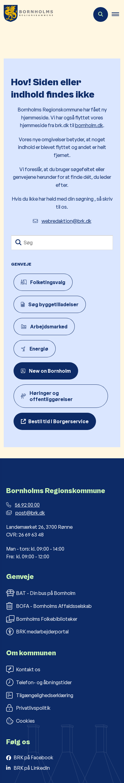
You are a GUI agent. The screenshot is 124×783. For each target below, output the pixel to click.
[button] (118, 14)
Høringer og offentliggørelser (47, 396)
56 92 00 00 (23, 505)
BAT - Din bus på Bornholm (40, 593)
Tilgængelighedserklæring (39, 695)
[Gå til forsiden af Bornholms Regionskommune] (26, 14)
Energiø (34, 349)
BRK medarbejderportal (37, 631)
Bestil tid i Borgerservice (58, 421)
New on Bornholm (46, 371)
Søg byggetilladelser (49, 304)
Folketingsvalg (43, 282)
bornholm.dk (89, 125)
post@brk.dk (25, 513)
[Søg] (62, 242)
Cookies (20, 721)
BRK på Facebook (33, 757)
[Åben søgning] (100, 14)
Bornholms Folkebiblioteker (41, 619)
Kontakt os (23, 669)
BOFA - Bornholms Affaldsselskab (49, 606)
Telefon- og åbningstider (39, 682)
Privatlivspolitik (28, 708)
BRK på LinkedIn (32, 768)
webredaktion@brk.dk (62, 221)
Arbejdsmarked (44, 326)
